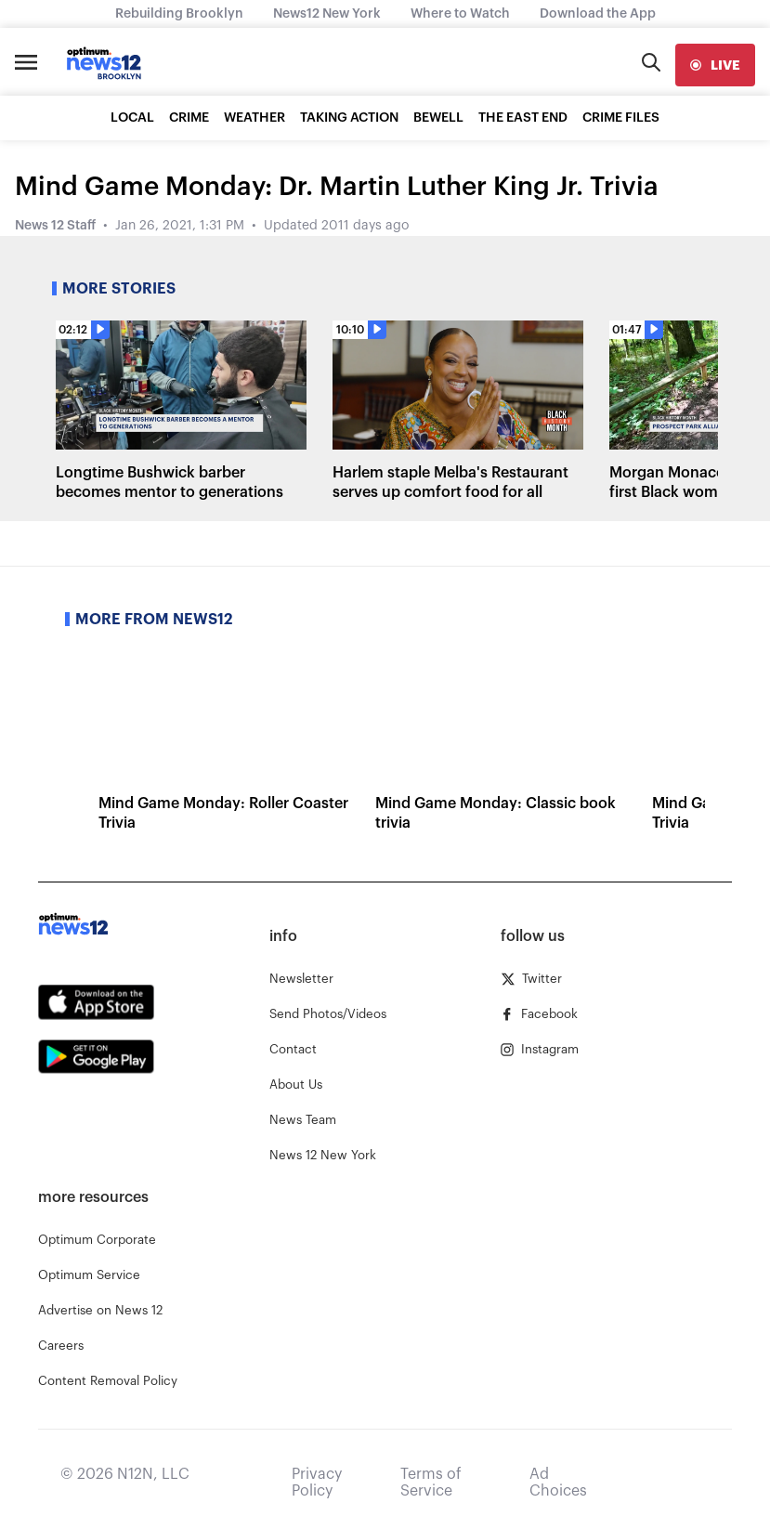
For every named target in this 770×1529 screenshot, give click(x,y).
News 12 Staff (55, 225)
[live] (715, 65)
